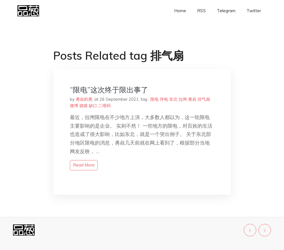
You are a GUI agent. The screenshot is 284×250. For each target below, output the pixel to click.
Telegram (226, 10)
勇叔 (192, 99)
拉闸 (183, 99)
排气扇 (203, 99)
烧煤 (83, 105)
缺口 (93, 105)
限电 (154, 99)
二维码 (104, 105)
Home (180, 10)
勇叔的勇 (84, 99)
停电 (164, 99)
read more (84, 165)
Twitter (254, 10)
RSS (201, 10)
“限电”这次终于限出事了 (109, 89)
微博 (74, 105)
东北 (173, 99)
